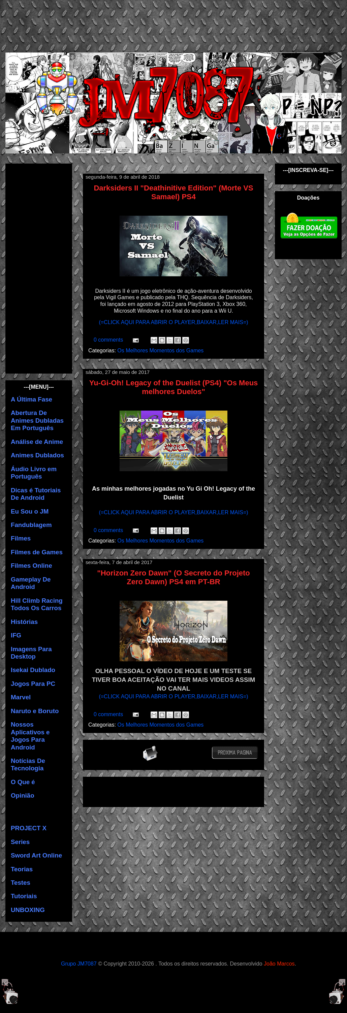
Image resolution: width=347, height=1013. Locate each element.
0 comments (109, 340)
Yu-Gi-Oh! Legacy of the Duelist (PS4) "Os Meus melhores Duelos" (173, 387)
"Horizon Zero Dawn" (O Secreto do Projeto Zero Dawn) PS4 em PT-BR (173, 577)
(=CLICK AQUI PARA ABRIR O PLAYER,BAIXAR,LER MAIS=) (173, 322)
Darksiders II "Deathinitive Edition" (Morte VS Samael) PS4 (173, 192)
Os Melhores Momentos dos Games (160, 350)
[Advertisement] (178, 25)
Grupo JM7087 (79, 964)
